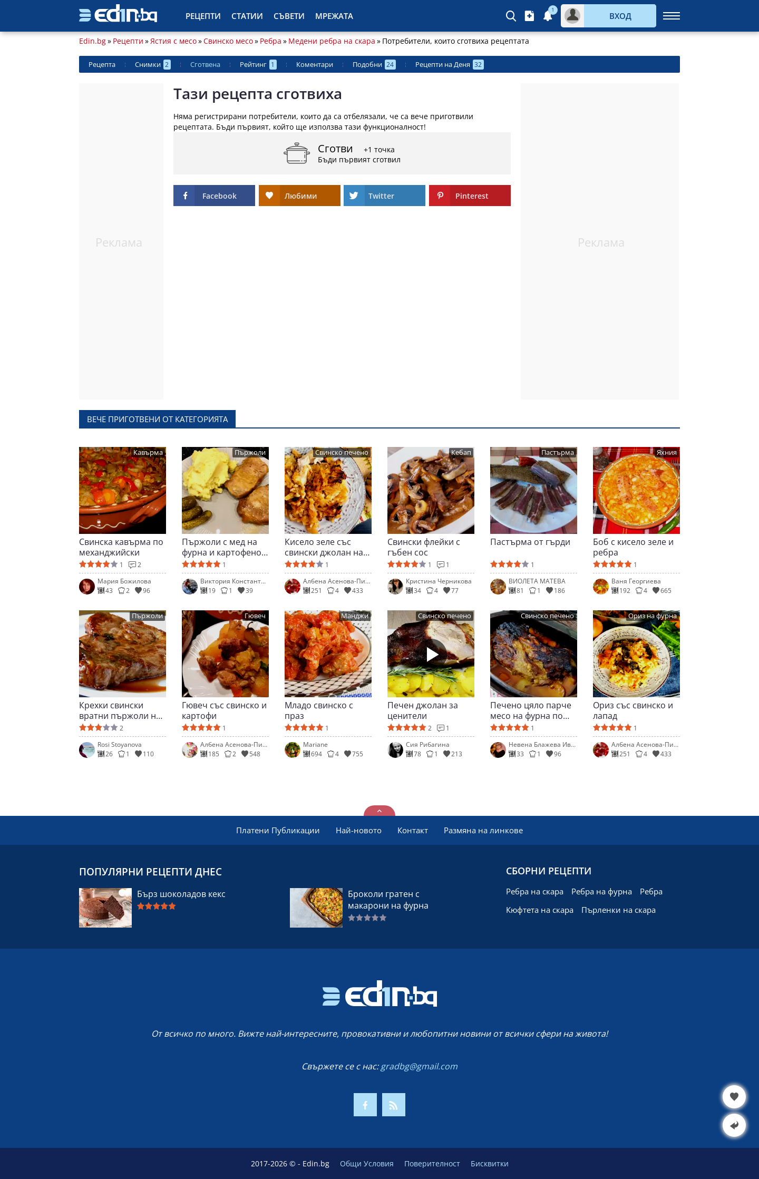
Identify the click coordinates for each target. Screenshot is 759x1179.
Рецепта (102, 64)
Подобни (374, 65)
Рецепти (203, 16)
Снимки (153, 65)
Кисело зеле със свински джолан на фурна (324, 547)
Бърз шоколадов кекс (181, 894)
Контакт (412, 830)
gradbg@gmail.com (419, 1066)
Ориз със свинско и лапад (633, 710)
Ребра (270, 41)
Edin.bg (92, 41)
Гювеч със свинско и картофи (224, 710)
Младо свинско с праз (319, 710)
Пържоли (250, 452)
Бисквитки (490, 1163)
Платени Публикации (278, 830)
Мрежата (334, 16)
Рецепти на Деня (449, 65)
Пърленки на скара (618, 909)
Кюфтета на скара (539, 909)
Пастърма (557, 452)
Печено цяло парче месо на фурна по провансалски (530, 710)
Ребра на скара (534, 891)
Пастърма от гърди (530, 542)
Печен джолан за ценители (422, 710)
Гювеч (255, 615)
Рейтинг (258, 65)
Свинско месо (228, 41)
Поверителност (432, 1163)
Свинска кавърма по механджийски (121, 547)
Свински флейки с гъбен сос (423, 547)
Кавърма (148, 452)
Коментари (314, 64)
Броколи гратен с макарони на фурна (388, 899)
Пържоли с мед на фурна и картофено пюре (221, 547)
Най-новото (359, 830)
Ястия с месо (173, 41)
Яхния (667, 452)
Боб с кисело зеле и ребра (633, 547)
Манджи (354, 615)
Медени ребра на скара (331, 41)
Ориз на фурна (652, 615)
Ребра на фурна (601, 891)
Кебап (461, 452)
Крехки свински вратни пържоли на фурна (120, 710)
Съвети (289, 16)
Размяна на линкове (483, 830)
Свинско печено (341, 452)
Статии (247, 16)
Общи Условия (367, 1163)
